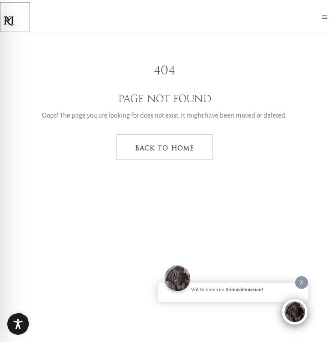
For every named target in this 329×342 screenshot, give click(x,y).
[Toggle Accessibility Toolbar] (18, 324)
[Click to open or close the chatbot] (295, 310)
